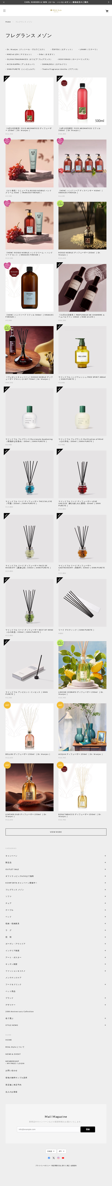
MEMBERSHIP (12, 1061)
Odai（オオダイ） (47, 54)
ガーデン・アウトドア (15, 944)
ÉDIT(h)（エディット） (63, 49)
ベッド (9, 917)
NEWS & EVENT (13, 1054)
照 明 (9, 937)
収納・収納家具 (20, 923)
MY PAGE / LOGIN (15, 1063)
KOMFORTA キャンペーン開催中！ (21, 883)
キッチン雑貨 (19, 964)
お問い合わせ (12, 1071)
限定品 (9, 862)
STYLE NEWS (12, 1025)
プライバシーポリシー (43, 1165)
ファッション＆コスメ (15, 971)
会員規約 (74, 1165)
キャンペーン (12, 856)
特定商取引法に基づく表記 (60, 1165)
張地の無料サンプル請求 (16, 1078)
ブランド (9, 998)
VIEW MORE (56, 832)
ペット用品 (10, 991)
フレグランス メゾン (15, 890)
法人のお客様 (12, 1092)
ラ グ (9, 930)
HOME (9, 1040)
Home (8, 22)
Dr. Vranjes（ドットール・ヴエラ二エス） (26, 49)
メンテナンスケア (13, 978)
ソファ (13, 896)
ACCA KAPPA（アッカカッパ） (21, 64)
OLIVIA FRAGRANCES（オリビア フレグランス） (29, 59)
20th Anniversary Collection (20, 1011)
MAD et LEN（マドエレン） (20, 54)
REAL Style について (15, 1047)
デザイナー (10, 1005)
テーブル (9, 910)
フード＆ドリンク (13, 984)
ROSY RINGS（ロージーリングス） (74, 59)
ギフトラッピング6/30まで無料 (20, 876)
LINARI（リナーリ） (89, 49)
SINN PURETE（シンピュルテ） (21, 69)
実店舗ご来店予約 (13, 1085)
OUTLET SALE (12, 869)
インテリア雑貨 (19, 950)
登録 (88, 1129)
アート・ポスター (20, 957)
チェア (9, 903)
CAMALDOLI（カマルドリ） (55, 64)
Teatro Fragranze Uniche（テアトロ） (60, 69)
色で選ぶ (9, 1018)
